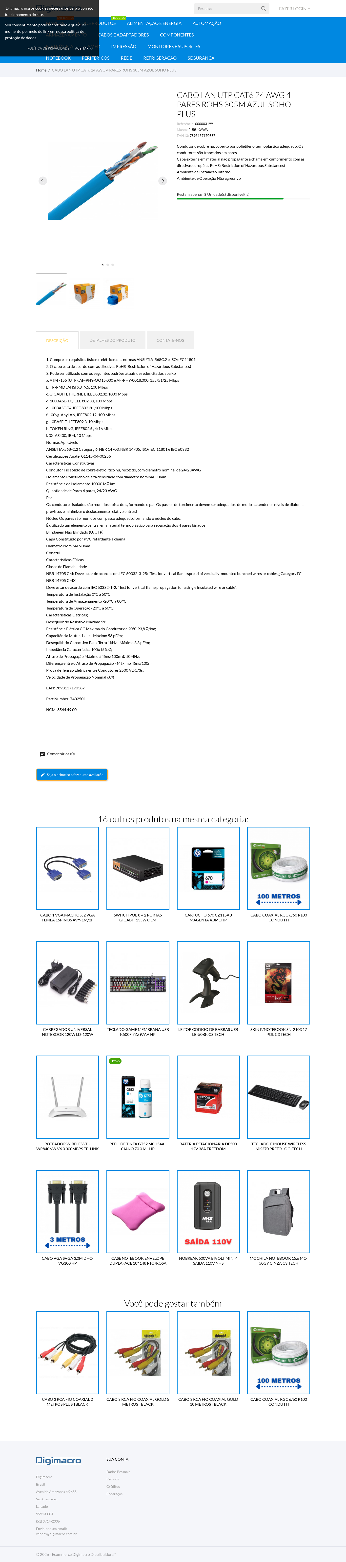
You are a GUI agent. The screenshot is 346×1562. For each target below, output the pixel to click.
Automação (207, 23)
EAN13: (183, 135)
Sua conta (117, 1459)
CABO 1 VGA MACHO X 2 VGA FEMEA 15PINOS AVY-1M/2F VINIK (67, 917)
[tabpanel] (102, 180)
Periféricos (96, 58)
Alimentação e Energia (154, 23)
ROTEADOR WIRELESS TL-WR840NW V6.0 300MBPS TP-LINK (67, 1146)
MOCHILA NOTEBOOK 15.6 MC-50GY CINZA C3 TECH (278, 1260)
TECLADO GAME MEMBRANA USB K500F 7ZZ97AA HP (138, 1032)
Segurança (201, 58)
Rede (126, 58)
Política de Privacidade (48, 48)
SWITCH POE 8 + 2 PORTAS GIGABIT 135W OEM (138, 917)
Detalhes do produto (113, 340)
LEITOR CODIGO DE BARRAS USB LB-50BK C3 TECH (208, 1032)
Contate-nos (170, 340)
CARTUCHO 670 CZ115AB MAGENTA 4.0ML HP (208, 917)
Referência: (185, 124)
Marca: (182, 129)
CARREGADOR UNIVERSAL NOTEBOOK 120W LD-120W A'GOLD (67, 1032)
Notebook (58, 58)
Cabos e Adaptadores (123, 34)
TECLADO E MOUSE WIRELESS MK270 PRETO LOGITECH (278, 1146)
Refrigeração (160, 58)
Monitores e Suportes (173, 46)
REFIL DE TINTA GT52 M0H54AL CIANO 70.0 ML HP (137, 1146)
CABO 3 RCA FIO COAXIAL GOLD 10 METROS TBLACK (208, 1401)
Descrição (57, 340)
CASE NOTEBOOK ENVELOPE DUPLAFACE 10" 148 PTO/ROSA (137, 1260)
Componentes (177, 34)
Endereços (114, 1494)
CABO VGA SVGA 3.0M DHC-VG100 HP (67, 1260)
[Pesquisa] (263, 8)
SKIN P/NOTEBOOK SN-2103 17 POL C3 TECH (278, 1032)
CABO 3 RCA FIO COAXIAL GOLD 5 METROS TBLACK (137, 1401)
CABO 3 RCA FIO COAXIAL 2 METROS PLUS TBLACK (67, 1401)
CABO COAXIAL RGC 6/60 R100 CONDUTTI (278, 917)
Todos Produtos (101, 21)
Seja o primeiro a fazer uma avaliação (71, 774)
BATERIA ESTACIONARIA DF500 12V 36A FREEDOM (208, 1146)
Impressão (123, 46)
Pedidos (112, 1479)
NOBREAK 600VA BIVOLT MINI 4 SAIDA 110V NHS (208, 1260)
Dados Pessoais (118, 1472)
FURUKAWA (198, 129)
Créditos (113, 1486)
